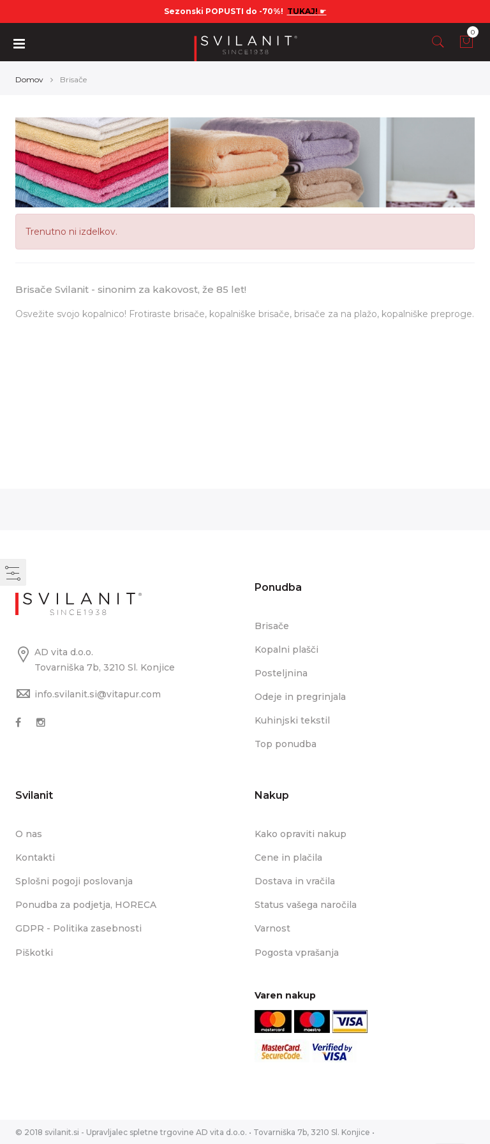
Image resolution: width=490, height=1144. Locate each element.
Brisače (272, 625)
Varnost (272, 927)
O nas (28, 833)
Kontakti (35, 857)
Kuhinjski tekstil (292, 719)
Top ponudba (285, 743)
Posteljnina (281, 672)
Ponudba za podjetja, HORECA (85, 904)
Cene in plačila (288, 857)
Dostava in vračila (295, 880)
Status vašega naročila (306, 904)
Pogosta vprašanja (297, 952)
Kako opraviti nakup (300, 833)
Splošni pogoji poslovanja (74, 880)
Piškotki (34, 952)
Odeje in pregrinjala (300, 696)
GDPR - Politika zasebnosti (78, 927)
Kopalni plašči (286, 649)
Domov (29, 79)
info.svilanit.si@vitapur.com (97, 693)
